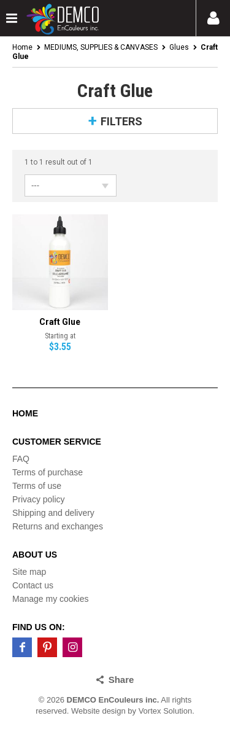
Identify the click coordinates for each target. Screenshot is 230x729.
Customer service (56, 441)
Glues (179, 47)
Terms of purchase (47, 472)
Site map (29, 572)
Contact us (32, 585)
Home (22, 47)
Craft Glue (59, 322)
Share (121, 679)
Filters (121, 121)
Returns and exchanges (57, 526)
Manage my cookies (50, 599)
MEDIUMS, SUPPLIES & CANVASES (101, 47)
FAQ (20, 459)
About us (34, 554)
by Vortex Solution (160, 710)
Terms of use (36, 486)
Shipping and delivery (53, 513)
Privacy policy (38, 499)
